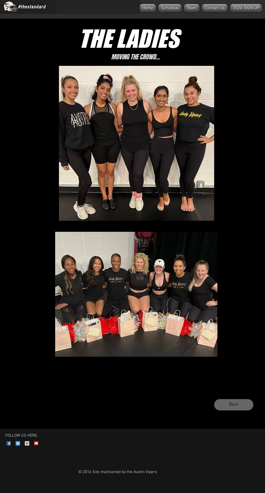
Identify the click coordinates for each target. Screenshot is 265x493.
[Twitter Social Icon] (18, 443)
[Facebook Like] (61, 6)
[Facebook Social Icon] (8, 443)
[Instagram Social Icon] (27, 443)
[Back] (233, 404)
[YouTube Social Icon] (36, 443)
